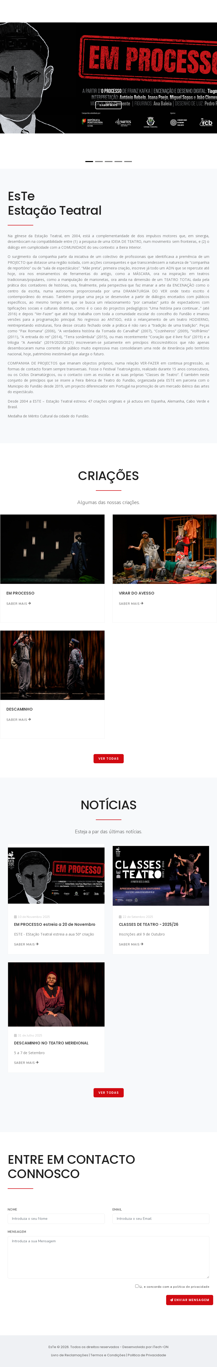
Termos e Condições (107, 1355)
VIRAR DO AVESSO (137, 593)
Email (117, 1209)
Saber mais (108, 105)
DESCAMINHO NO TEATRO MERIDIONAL (51, 1043)
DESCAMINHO (19, 709)
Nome (12, 1209)
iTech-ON (160, 1347)
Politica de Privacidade (147, 1355)
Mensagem (17, 1232)
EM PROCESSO (20, 593)
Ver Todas (108, 758)
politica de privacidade (191, 1287)
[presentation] (127, 1305)
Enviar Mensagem (189, 1300)
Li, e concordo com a (174, 1287)
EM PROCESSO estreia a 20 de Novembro (54, 924)
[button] (89, 161)
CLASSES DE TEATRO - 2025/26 (148, 924)
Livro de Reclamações (69, 1355)
